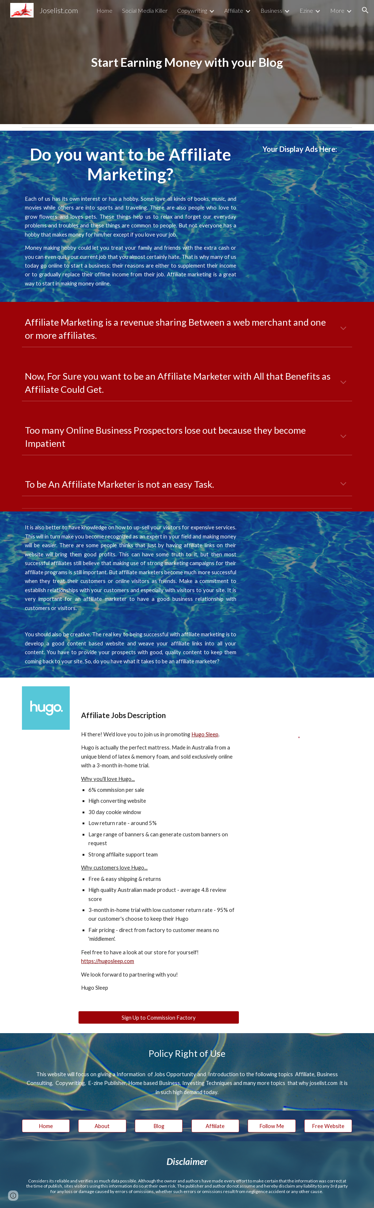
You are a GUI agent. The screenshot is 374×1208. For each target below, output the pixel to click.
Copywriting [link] (192, 10)
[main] (187, 62)
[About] (102, 1125)
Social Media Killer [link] (145, 10)
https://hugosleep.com (107, 961)
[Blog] (158, 1125)
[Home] (45, 1125)
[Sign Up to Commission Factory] (159, 1017)
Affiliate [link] (233, 10)
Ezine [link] (306, 10)
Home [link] (104, 10)
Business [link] (271, 10)
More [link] (337, 10)
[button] (365, 10)
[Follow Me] (271, 1125)
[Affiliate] (215, 1125)
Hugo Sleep (204, 734)
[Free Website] (328, 1125)
